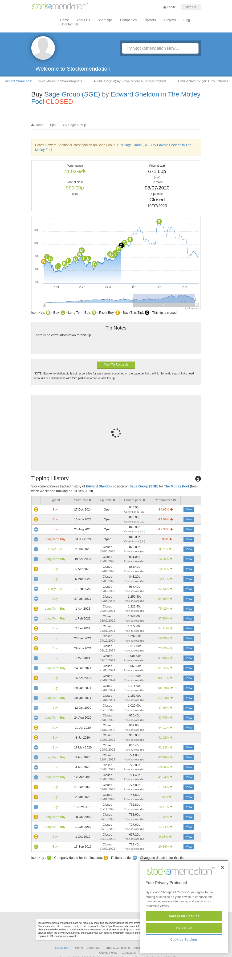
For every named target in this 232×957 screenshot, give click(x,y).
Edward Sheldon (135, 94)
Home (64, 20)
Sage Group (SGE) (72, 94)
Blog (186, 20)
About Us (83, 20)
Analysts (169, 20)
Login (169, 7)
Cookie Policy (108, 952)
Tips (52, 125)
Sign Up (191, 7)
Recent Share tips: (18, 81)
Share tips (105, 20)
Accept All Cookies (184, 948)
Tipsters (150, 20)
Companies (128, 20)
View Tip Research (116, 364)
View (189, 509)
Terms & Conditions (117, 947)
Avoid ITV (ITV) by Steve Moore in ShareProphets (135, 81)
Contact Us (70, 24)
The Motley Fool (176, 486)
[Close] (222, 900)
